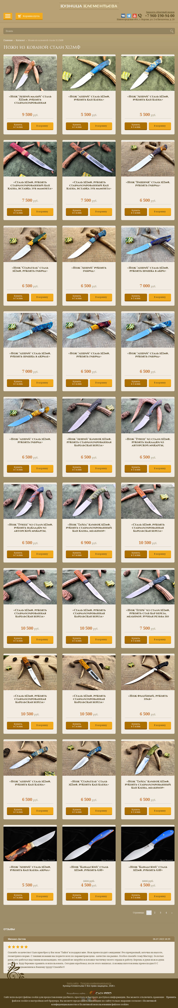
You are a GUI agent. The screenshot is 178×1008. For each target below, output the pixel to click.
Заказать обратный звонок (160, 12)
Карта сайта (73, 983)
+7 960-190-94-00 (160, 16)
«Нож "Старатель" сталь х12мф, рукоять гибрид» (30, 269)
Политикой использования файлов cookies (104, 1004)
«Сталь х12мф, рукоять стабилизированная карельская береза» (148, 528)
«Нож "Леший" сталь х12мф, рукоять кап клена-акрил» (30, 869)
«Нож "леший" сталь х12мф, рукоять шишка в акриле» (30, 355)
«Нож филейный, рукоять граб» (148, 697)
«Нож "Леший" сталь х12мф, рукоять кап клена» (148, 98)
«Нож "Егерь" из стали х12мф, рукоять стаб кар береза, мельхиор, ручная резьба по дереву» (148, 615)
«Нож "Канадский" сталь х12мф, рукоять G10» (89, 869)
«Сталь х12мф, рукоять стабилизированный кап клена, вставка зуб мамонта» (30, 185)
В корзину (42, 126)
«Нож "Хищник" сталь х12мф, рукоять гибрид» (148, 184)
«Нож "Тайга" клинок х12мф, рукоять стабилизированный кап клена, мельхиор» (89, 528)
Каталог (20, 40)
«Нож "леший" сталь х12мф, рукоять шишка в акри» (148, 269)
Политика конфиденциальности (95, 983)
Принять (171, 997)
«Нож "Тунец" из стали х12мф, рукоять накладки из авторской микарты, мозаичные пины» (147, 444)
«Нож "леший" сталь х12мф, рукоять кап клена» (89, 98)
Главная (8, 40)
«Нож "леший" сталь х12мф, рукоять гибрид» (89, 355)
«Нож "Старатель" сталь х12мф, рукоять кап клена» (89, 783)
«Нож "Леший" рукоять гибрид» (88, 269)
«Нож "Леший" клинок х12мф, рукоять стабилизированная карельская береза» (89, 442)
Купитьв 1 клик (18, 125)
